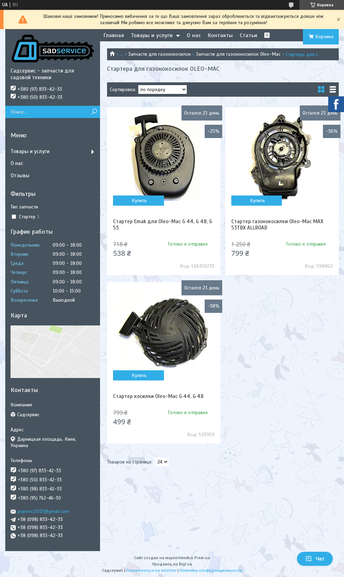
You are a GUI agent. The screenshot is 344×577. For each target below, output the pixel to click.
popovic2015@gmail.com (43, 511)
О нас (194, 35)
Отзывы (20, 175)
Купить (139, 201)
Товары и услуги (152, 35)
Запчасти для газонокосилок (159, 54)
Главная (114, 35)
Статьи (248, 35)
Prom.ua (202, 557)
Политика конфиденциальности (211, 570)
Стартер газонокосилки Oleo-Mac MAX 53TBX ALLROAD (277, 224)
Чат (314, 559)
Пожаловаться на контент (151, 570)
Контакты (220, 35)
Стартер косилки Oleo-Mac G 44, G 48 (158, 396)
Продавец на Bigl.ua (172, 564)
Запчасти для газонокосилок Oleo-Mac (238, 54)
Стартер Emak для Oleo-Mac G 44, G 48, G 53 (162, 224)
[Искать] (94, 112)
